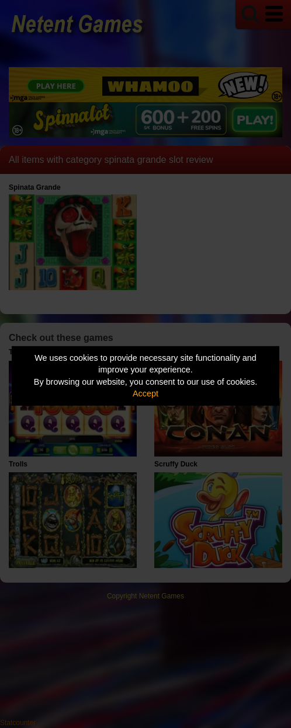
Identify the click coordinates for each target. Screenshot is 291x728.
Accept (145, 393)
